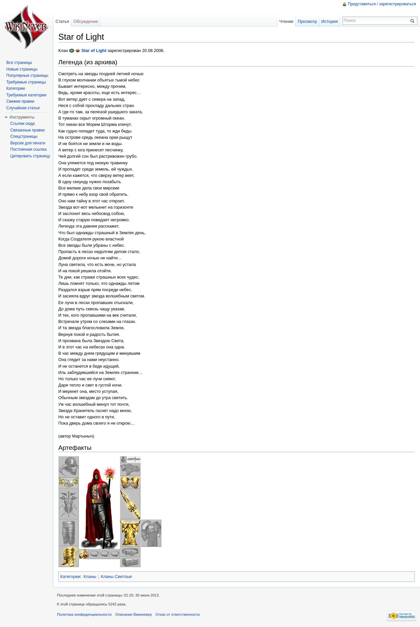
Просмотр (307, 21)
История (329, 21)
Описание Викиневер (133, 614)
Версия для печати (27, 143)
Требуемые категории (26, 95)
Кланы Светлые (116, 576)
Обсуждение (85, 21)
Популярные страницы (27, 75)
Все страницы (19, 62)
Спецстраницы (23, 136)
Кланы (89, 576)
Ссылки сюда (22, 123)
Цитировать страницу (30, 156)
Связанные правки (27, 130)
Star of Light (93, 50)
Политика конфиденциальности (84, 614)
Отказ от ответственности (178, 614)
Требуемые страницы (26, 82)
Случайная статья (22, 108)
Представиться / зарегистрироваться (382, 4)
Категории (70, 576)
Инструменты (22, 117)
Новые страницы (21, 69)
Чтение (286, 21)
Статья (62, 21)
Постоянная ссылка (28, 149)
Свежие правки (20, 101)
